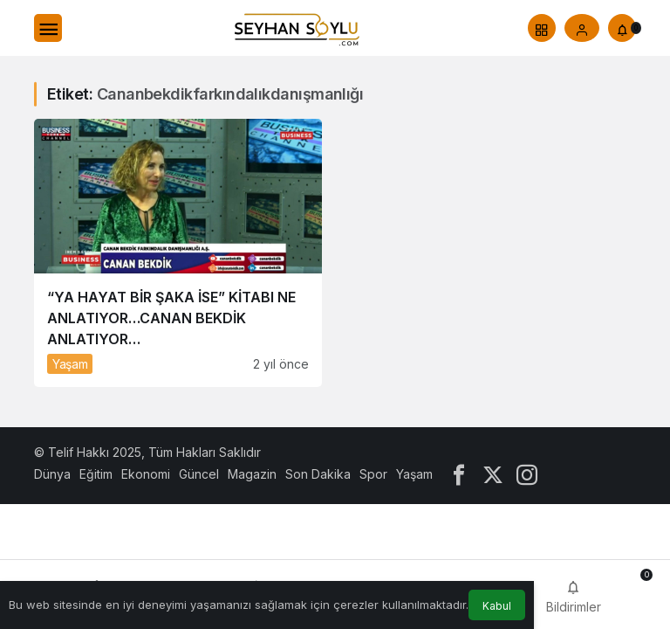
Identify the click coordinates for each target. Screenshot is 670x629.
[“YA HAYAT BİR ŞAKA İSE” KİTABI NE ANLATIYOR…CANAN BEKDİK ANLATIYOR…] (178, 253)
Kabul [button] (496, 605)
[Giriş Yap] (581, 28)
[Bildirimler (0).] (622, 28)
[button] (542, 28)
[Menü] (48, 28)
